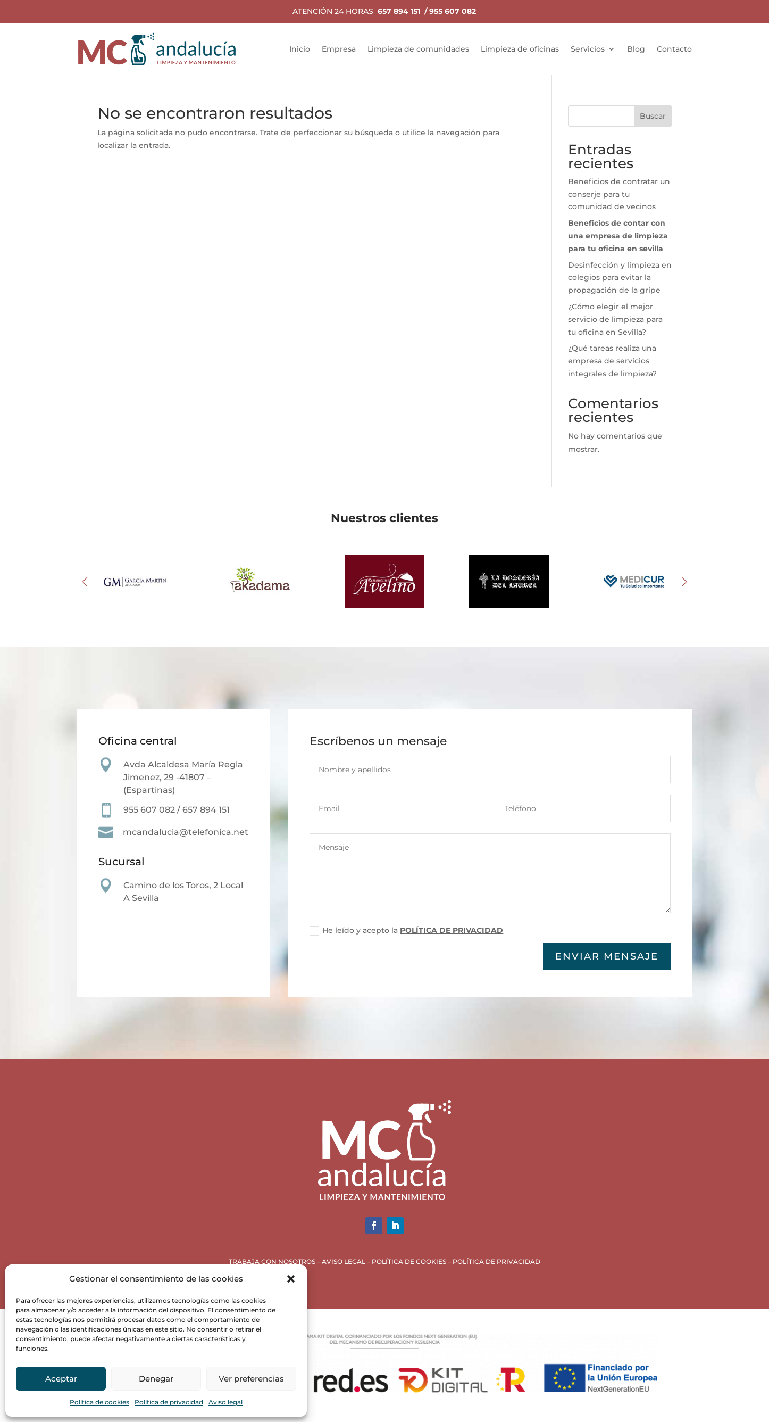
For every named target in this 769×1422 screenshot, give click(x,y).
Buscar (653, 116)
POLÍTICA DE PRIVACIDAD (452, 932)
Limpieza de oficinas (520, 49)
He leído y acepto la (407, 933)
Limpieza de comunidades (418, 49)
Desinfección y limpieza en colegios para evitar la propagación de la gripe (620, 277)
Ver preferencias (251, 1379)
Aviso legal (225, 1402)
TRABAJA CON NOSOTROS (272, 1262)
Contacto (674, 49)
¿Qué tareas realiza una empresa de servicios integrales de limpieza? (612, 360)
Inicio (299, 49)
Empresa (339, 49)
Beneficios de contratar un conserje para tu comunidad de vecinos (619, 194)
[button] (291, 1279)
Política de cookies (99, 1402)
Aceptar (61, 1379)
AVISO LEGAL (343, 1262)
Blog (636, 49)
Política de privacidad (169, 1402)
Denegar (156, 1379)
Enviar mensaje (606, 957)
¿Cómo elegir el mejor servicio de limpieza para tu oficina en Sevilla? (615, 319)
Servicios (588, 49)
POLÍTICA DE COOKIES (409, 1262)
